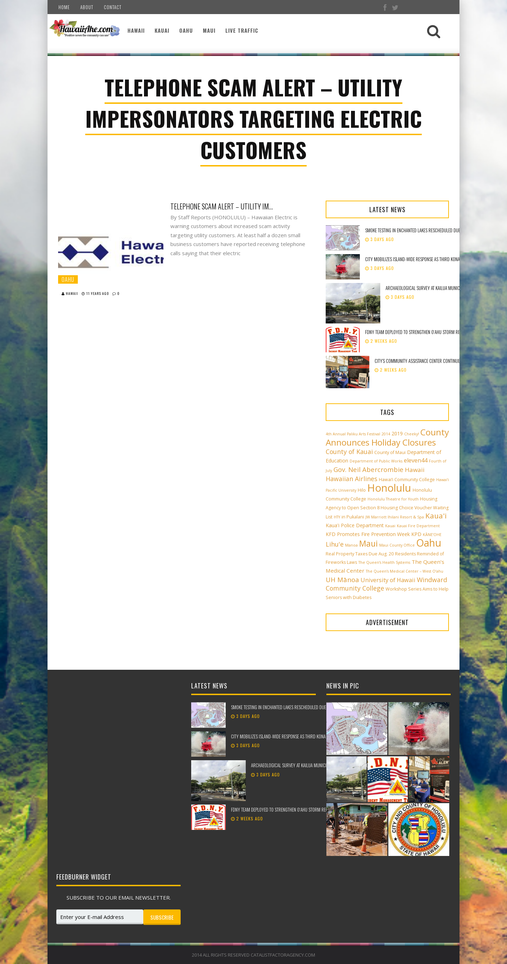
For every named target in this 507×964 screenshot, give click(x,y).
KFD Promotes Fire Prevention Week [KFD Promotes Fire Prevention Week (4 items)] (368, 534)
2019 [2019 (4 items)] (397, 433)
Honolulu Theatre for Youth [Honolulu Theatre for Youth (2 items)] (393, 499)
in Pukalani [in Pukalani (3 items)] (353, 517)
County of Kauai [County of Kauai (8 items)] (349, 451)
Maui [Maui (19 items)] (368, 543)
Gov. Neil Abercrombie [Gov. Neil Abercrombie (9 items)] (368, 469)
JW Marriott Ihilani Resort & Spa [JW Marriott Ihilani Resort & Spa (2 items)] (394, 517)
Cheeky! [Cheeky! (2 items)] (411, 433)
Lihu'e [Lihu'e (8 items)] (335, 544)
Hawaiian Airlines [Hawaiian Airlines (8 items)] (351, 478)
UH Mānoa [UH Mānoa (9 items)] (342, 579)
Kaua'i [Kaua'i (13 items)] (436, 516)
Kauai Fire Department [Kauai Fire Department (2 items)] (418, 525)
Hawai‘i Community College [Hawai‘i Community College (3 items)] (407, 480)
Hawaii (136, 30)
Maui (209, 30)
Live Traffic (241, 30)
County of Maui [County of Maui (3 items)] (390, 452)
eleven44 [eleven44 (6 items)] (415, 460)
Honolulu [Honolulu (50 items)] (389, 488)
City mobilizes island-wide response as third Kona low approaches (428, 259)
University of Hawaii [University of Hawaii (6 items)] (388, 580)
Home (64, 7)
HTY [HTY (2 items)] (337, 517)
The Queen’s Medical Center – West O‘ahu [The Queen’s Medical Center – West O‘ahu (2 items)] (404, 571)
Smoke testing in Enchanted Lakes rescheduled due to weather (423, 230)
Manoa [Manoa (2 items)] (351, 545)
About (86, 7)
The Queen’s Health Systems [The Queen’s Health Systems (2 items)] (384, 562)
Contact (112, 7)
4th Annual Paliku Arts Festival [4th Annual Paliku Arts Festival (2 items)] (353, 433)
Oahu (186, 30)
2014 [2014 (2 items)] (386, 433)
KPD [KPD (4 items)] (416, 534)
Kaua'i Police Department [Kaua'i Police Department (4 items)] (355, 525)
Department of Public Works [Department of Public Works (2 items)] (376, 461)
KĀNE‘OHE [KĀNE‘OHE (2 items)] (432, 534)
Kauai (162, 30)
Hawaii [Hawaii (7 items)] (415, 470)
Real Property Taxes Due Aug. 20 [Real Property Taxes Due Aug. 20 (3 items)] (360, 554)
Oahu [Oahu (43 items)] (428, 542)
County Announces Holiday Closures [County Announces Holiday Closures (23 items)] (387, 437)
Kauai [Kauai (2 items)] (390, 525)
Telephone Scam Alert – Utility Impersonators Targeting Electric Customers (223, 206)
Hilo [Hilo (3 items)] (362, 490)
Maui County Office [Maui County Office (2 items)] (397, 545)
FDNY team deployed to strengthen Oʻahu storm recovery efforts (427, 332)
